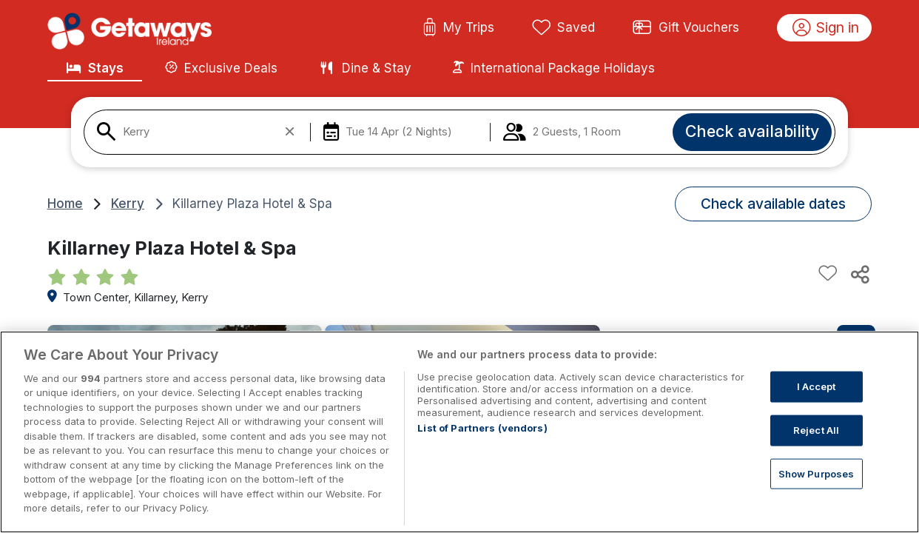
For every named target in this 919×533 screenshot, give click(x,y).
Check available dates (773, 203)
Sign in (826, 28)
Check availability (752, 131)
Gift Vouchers (686, 28)
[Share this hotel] (859, 273)
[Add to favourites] (828, 273)
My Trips (458, 28)
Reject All (816, 446)
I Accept (816, 402)
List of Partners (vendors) (482, 443)
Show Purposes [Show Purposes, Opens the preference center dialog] (816, 489)
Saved (564, 28)
